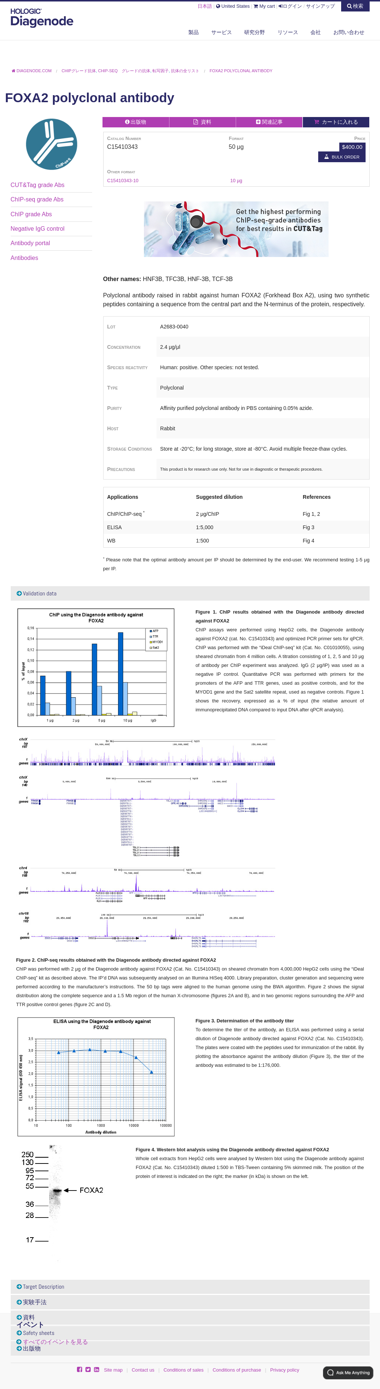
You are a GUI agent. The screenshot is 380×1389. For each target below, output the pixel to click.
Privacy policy (284, 1370)
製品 (193, 32)
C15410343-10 (123, 180)
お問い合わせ (348, 32)
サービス (221, 32)
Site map (113, 1370)
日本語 (205, 6)
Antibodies (24, 258)
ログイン (290, 6)
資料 (26, 1317)
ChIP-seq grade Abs (37, 199)
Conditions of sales (184, 1370)
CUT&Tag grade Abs (38, 185)
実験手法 (32, 1302)
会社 (315, 32)
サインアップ (320, 6)
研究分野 (254, 32)
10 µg (236, 180)
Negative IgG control (38, 229)
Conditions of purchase (237, 1370)
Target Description (40, 1286)
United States (233, 6)
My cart (264, 6)
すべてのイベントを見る (55, 1342)
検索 (355, 6)
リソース (288, 32)
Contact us (143, 1370)
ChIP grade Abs (31, 214)
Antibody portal (30, 243)
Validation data (37, 593)
